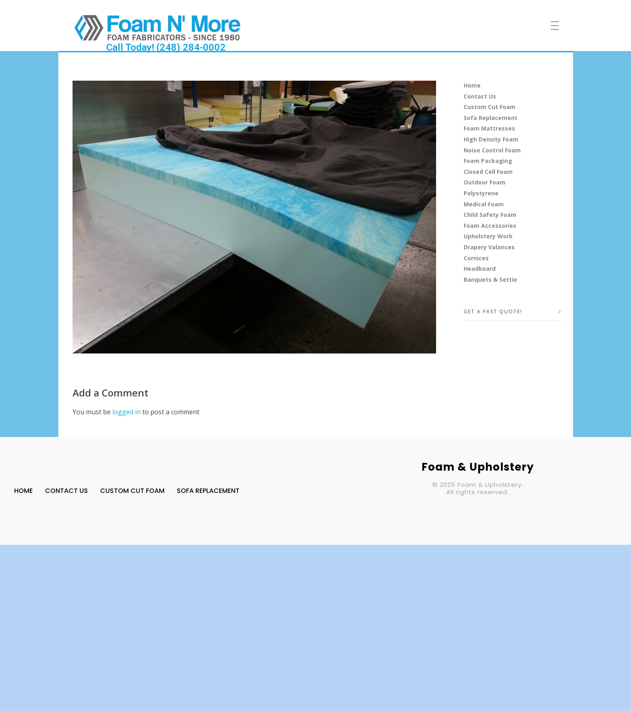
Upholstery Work (488, 236)
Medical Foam (484, 204)
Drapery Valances (489, 247)
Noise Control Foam (492, 150)
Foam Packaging (488, 161)
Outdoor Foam (484, 182)
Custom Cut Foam (489, 107)
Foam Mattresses (489, 128)
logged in (127, 411)
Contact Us (480, 96)
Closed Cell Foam (488, 172)
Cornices (476, 258)
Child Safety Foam (490, 214)
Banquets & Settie (490, 279)
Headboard (480, 268)
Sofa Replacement (491, 118)
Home (472, 85)
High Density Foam (491, 139)
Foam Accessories (490, 225)
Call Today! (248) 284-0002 (166, 47)
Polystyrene (481, 193)
